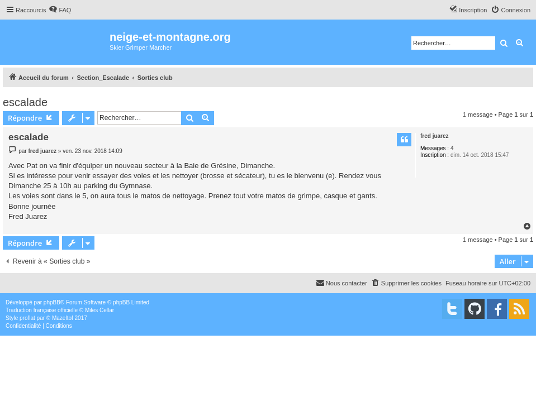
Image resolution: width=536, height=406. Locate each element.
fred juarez (434, 136)
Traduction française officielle (42, 310)
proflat (27, 318)
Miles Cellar (99, 310)
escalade (25, 102)
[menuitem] (60, 10)
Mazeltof (62, 318)
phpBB (52, 302)
